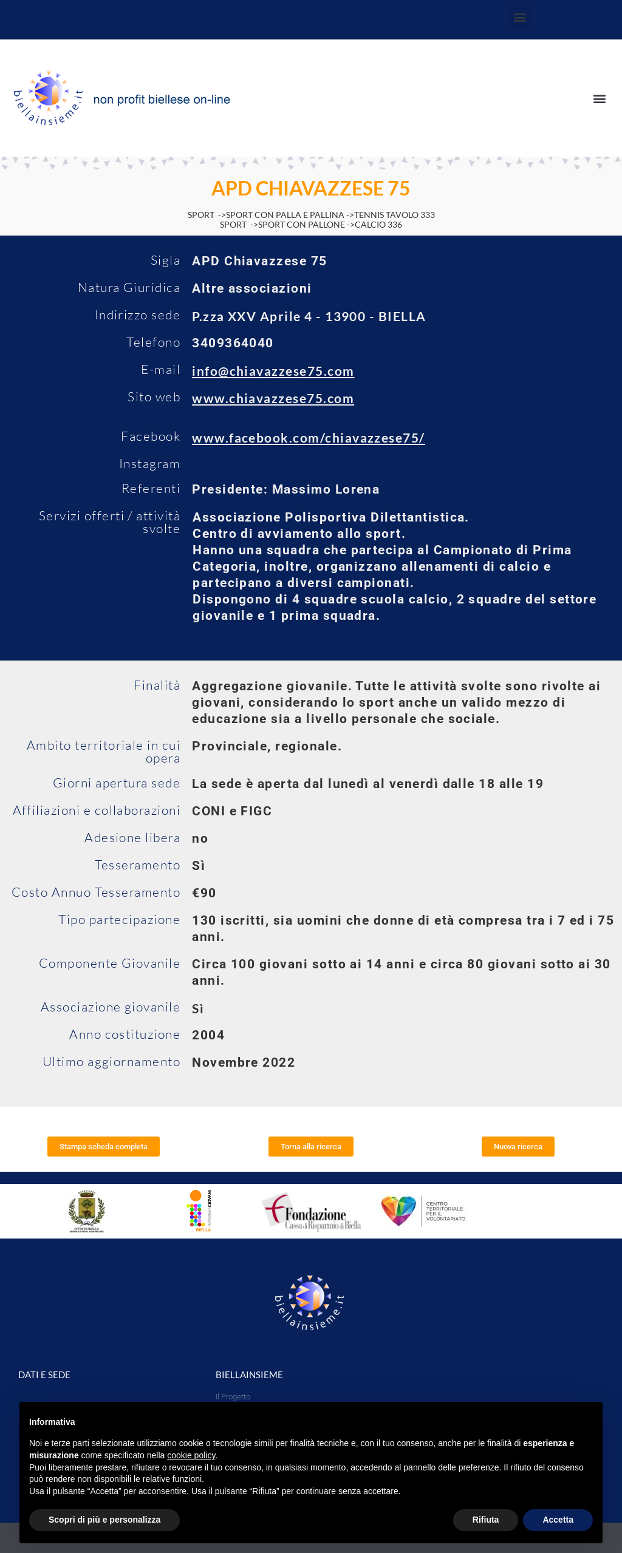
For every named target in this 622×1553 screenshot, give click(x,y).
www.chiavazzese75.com (273, 398)
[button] (520, 17)
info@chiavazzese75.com (273, 370)
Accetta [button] (557, 1519)
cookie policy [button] (191, 1455)
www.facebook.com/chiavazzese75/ (308, 437)
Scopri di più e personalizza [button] (104, 1519)
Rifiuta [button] (486, 1519)
